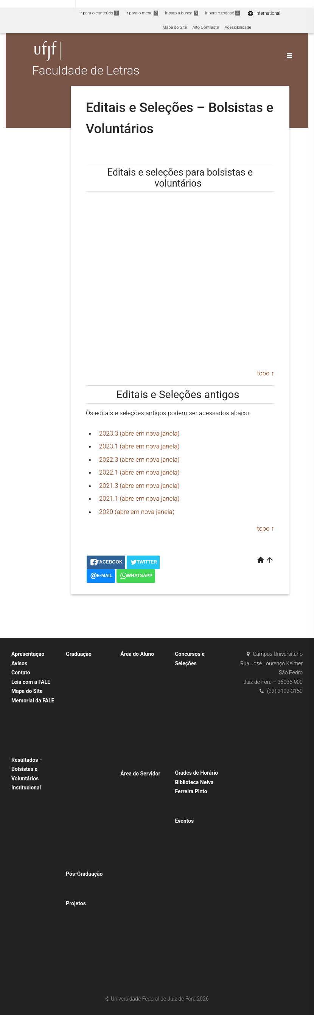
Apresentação (27, 654)
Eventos (184, 821)
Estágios (132, 744)
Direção (22, 807)
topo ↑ (265, 373)
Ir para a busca (181, 13)
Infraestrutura (28, 797)
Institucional (26, 788)
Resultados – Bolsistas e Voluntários (27, 769)
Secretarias (25, 927)
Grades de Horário (196, 773)
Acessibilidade (238, 27)
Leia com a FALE (30, 682)
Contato (20, 672)
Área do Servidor (140, 774)
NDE (19, 947)
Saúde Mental (137, 764)
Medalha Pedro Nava (34, 720)
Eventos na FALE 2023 (199, 830)
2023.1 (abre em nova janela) (139, 446)
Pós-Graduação (84, 874)
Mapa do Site (174, 27)
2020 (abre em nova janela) (136, 511)
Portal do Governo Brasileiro (38, 4)
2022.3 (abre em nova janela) (139, 459)
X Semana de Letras (197, 850)
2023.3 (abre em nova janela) (139, 433)
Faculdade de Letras (86, 71)
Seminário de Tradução (200, 840)
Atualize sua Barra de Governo (115, 4)
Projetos (76, 903)
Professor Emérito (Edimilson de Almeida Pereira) (36, 740)
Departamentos (29, 817)
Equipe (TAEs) (28, 938)
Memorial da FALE (32, 700)
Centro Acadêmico (141, 664)
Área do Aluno (137, 654)
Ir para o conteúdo (99, 13)
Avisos (19, 663)
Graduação (79, 654)
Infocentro (133, 754)
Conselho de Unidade (35, 958)
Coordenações (28, 827)
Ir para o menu (142, 13)
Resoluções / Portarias (36, 967)
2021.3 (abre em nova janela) (139, 485)
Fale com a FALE (30, 978)
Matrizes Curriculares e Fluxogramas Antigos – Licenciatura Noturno (91, 824)
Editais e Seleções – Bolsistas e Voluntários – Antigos (145, 703)
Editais (130, 783)
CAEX (20, 917)
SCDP (129, 813)
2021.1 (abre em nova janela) (139, 498)
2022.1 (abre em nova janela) (139, 472)
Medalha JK (26, 710)
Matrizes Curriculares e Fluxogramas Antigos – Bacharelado (91, 854)
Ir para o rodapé (222, 13)
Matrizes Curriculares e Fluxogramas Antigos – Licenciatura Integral (91, 794)
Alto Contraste (206, 27)
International (263, 13)
